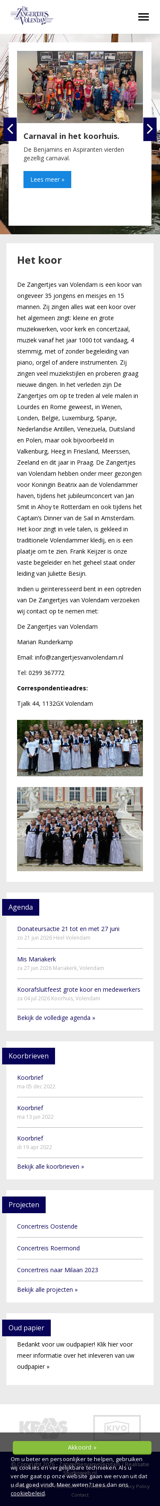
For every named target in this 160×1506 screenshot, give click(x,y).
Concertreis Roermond (48, 1248)
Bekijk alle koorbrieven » (50, 1166)
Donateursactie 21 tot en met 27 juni (68, 933)
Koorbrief (36, 1081)
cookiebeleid (28, 1493)
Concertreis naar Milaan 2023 (57, 1270)
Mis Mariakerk (60, 963)
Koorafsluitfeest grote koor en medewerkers (78, 993)
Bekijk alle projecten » (47, 1289)
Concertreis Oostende (47, 1226)
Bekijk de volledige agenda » (56, 1018)
